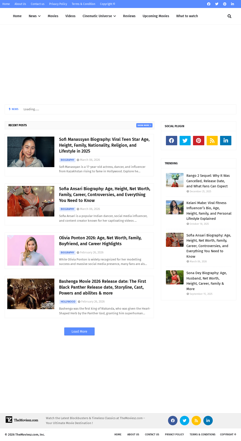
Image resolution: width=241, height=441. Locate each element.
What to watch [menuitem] (187, 16)
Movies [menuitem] (53, 16)
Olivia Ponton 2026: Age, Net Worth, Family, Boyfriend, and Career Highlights (100, 240)
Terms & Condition (83, 4)
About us (133, 434)
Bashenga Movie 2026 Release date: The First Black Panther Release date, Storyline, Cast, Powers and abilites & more (102, 287)
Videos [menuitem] (70, 16)
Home (6, 4)
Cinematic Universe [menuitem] (97, 16)
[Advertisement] (120, 64)
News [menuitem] (33, 16)
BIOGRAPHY (67, 159)
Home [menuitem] (17, 16)
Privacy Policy (58, 4)
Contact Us (152, 434)
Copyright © (107, 4)
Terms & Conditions (202, 434)
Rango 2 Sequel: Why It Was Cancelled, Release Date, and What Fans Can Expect (208, 180)
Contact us (37, 4)
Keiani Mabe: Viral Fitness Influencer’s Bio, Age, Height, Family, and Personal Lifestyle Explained (208, 211)
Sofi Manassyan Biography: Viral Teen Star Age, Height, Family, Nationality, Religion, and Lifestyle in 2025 (104, 145)
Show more (143, 125)
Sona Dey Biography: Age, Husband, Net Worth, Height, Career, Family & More (206, 281)
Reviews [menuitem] (129, 16)
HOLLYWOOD (68, 301)
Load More (79, 332)
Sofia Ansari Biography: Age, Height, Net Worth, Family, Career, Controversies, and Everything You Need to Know (104, 194)
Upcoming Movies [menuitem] (156, 16)
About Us (20, 4)
